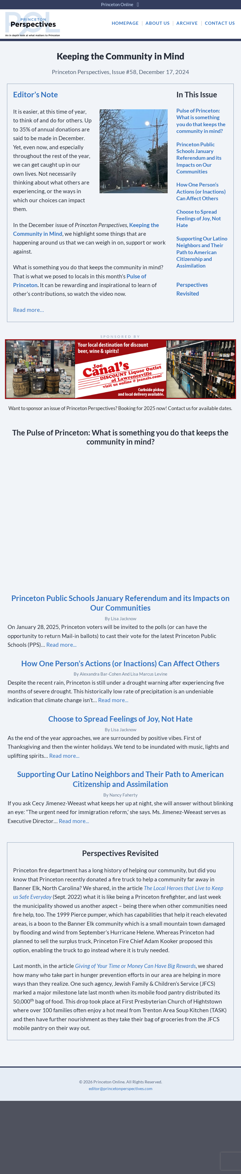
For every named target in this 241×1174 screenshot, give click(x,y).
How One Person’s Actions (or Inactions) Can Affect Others (201, 191)
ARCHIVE (187, 23)
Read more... (61, 644)
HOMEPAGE (125, 23)
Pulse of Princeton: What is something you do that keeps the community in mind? (201, 120)
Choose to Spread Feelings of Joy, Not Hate (198, 218)
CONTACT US (220, 23)
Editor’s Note (35, 94)
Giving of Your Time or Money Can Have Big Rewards (135, 965)
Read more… (28, 309)
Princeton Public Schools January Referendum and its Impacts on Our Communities (198, 158)
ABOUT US (158, 23)
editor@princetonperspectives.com (121, 1088)
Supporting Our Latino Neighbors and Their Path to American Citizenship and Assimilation (201, 252)
